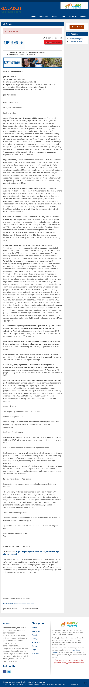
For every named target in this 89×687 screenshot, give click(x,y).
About (54, 16)
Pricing (63, 16)
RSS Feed (8, 684)
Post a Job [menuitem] (36, 653)
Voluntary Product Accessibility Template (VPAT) (51, 684)
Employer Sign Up (76, 39)
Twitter (9, 671)
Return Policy (18, 684)
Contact (83, 16)
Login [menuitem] (34, 650)
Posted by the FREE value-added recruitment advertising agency (18, 603)
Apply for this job (53, 42)
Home (33, 16)
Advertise (73, 16)
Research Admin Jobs (23, 682)
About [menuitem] (34, 635)
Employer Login (75, 41)
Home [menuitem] (34, 627)
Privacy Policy (75, 684)
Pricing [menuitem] (34, 638)
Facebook (4, 671)
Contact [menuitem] (35, 646)
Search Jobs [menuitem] (36, 631)
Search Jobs (43, 16)
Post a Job (77, 26)
